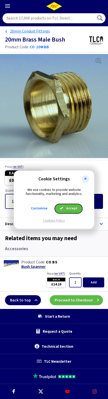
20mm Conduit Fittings (30, 31)
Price (14, 167)
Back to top (25, 300)
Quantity (75, 273)
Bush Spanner (33, 266)
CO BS (52, 262)
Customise (39, 208)
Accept (68, 208)
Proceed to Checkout (79, 300)
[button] (85, 179)
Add (94, 282)
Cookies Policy (54, 220)
